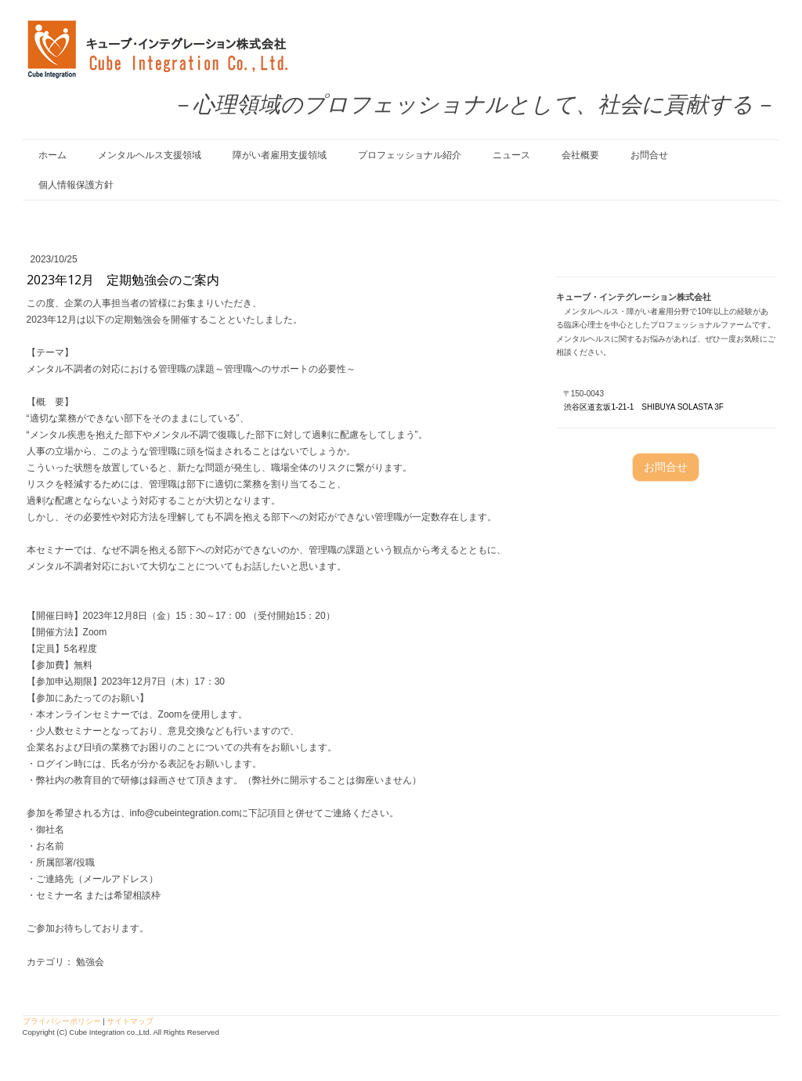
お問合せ (649, 155)
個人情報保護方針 (76, 184)
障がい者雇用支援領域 (280, 155)
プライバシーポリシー (62, 1021)
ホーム (52, 155)
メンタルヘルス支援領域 (149, 155)
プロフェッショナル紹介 (409, 155)
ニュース (511, 155)
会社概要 (580, 155)
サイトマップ (130, 1021)
